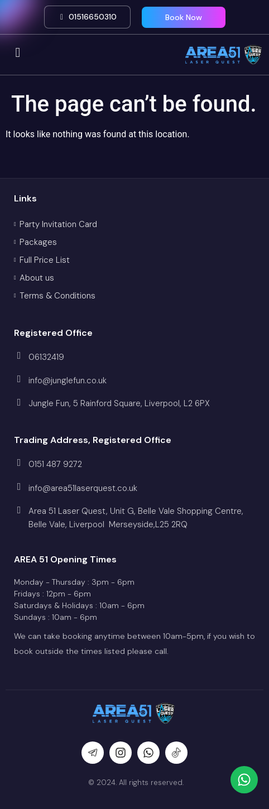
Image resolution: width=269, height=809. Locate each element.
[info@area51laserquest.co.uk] (19, 486)
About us (37, 277)
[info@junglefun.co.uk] (19, 379)
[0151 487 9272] (19, 463)
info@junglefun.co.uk (67, 380)
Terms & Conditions (57, 295)
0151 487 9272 (55, 464)
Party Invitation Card (58, 224)
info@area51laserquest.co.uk (82, 488)
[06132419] (19, 355)
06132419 (46, 357)
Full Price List (45, 260)
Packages (38, 242)
